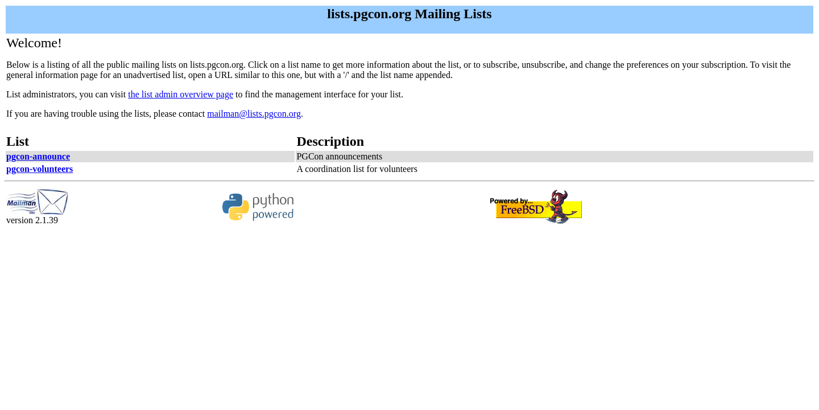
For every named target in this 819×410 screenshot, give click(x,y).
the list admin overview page (180, 94)
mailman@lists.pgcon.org (254, 113)
